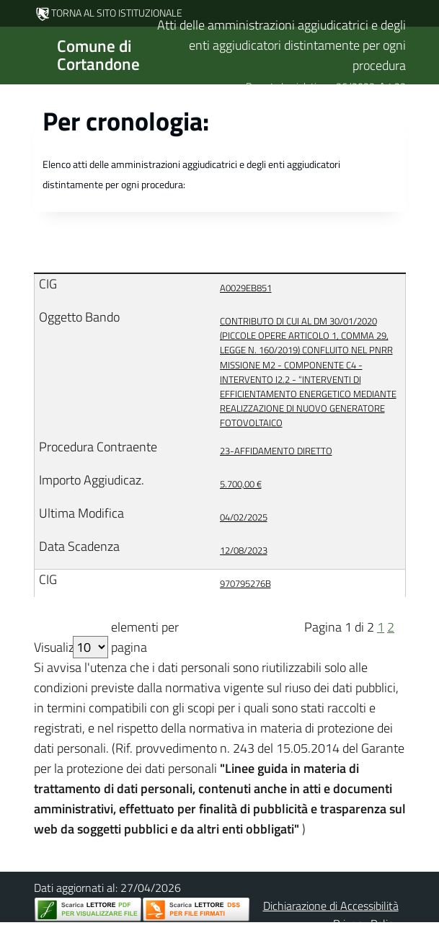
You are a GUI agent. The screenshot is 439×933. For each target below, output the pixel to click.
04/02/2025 (243, 517)
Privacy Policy (366, 923)
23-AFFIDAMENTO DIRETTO (276, 450)
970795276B (245, 583)
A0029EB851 (246, 287)
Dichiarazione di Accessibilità (331, 905)
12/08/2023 (243, 550)
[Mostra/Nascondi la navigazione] (17, 54)
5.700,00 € (241, 484)
